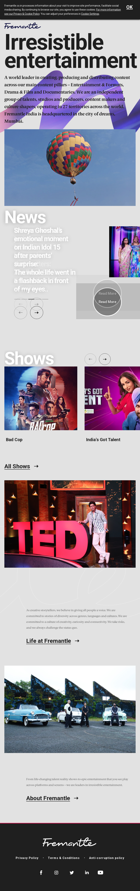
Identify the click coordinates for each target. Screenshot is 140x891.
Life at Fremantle (48, 641)
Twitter (71, 872)
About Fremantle (48, 798)
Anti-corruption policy (106, 858)
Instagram (56, 872)
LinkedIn (87, 872)
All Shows (17, 466)
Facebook (41, 872)
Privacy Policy (27, 858)
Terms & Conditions (64, 858)
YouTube (100, 872)
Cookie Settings (90, 13)
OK (129, 7)
